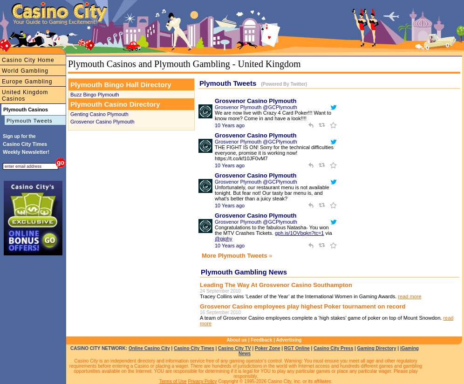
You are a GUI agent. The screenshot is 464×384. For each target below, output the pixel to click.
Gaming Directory (376, 348)
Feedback (261, 340)
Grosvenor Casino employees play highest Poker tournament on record (302, 306)
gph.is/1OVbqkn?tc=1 (299, 233)
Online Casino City (149, 348)
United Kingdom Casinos (25, 95)
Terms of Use (173, 381)
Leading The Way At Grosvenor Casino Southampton (276, 284)
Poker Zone (267, 348)
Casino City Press (333, 348)
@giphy (223, 238)
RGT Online (297, 348)
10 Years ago (230, 125)
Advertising (288, 340)
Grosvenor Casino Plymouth (102, 121)
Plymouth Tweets (30, 120)
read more (409, 296)
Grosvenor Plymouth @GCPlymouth (256, 107)
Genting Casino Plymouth (99, 114)
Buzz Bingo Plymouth (94, 94)
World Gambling (25, 71)
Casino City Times (194, 348)
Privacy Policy (202, 381)
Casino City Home (28, 60)
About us (237, 340)
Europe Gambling (27, 81)
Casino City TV (234, 348)
